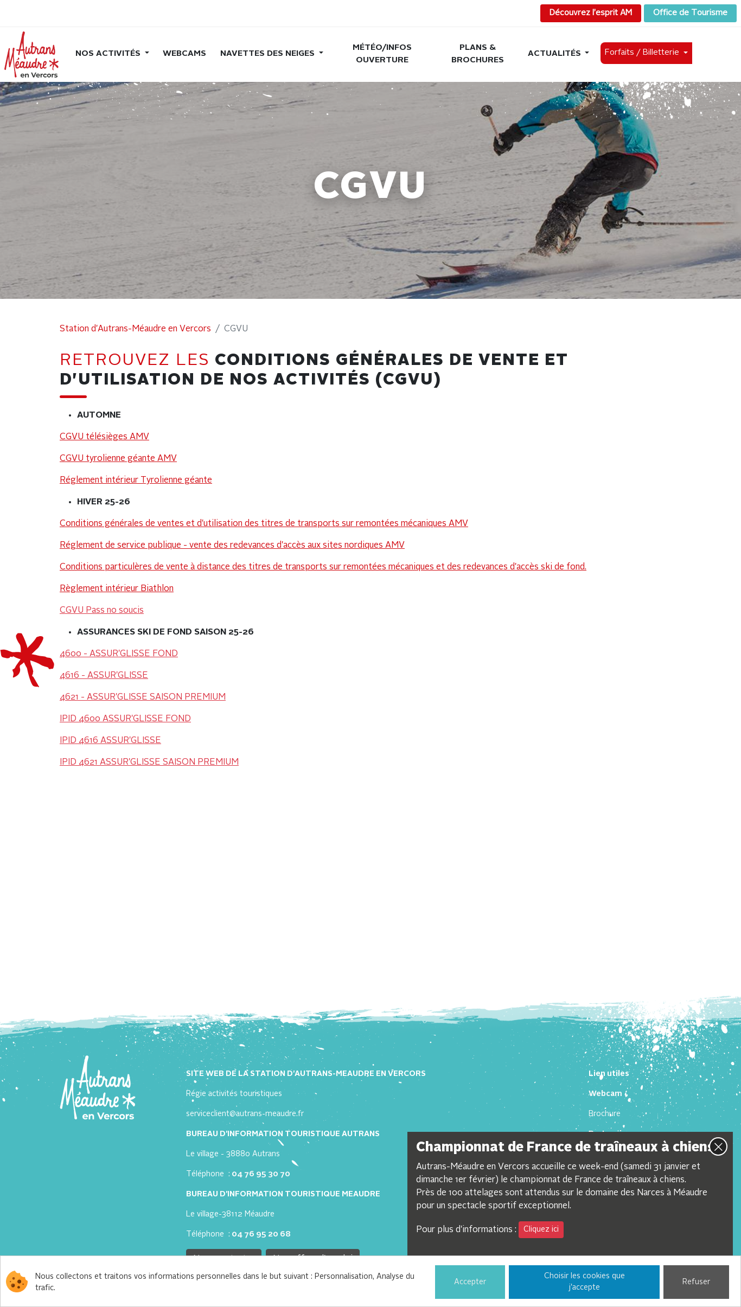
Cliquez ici (541, 1229)
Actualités (555, 54)
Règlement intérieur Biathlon (117, 589)
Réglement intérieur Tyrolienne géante (136, 480)
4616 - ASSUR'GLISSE (104, 675)
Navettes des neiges (268, 54)
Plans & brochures (477, 54)
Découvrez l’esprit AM (591, 13)
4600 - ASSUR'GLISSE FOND (119, 654)
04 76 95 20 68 (261, 1234)
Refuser (696, 1282)
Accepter (470, 1282)
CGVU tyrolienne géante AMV (118, 458)
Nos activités (109, 54)
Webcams (184, 54)
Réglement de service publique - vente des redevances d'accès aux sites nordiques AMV (232, 545)
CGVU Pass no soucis (102, 610)
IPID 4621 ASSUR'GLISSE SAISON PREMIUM (149, 762)
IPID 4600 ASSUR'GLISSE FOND (125, 719)
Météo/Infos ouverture (382, 54)
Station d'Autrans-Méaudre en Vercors (135, 329)
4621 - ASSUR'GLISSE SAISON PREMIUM (143, 697)
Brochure (605, 1114)
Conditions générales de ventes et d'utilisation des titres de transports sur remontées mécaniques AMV (264, 524)
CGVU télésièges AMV (104, 437)
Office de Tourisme (690, 13)
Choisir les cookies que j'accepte (584, 1281)
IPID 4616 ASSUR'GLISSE (110, 740)
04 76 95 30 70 (261, 1174)
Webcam (605, 1094)
